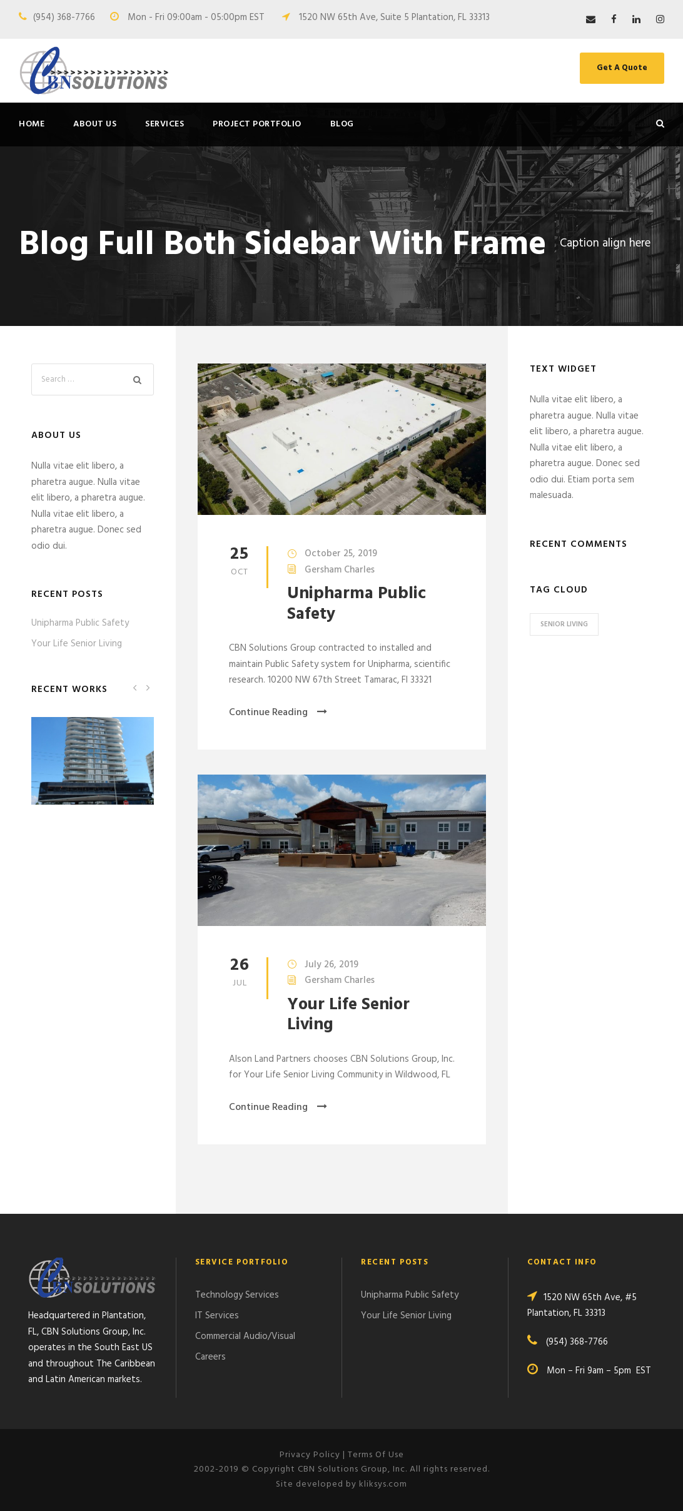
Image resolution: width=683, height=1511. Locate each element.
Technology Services (237, 1295)
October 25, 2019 (341, 553)
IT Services (217, 1315)
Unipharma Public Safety (356, 604)
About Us (94, 124)
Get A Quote (622, 67)
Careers (210, 1357)
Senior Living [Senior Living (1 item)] (564, 624)
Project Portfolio (257, 124)
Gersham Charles (340, 569)
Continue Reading (278, 713)
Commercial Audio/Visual (245, 1336)
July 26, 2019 (331, 964)
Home (31, 124)
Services (164, 124)
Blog (342, 124)
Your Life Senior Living (348, 1015)
